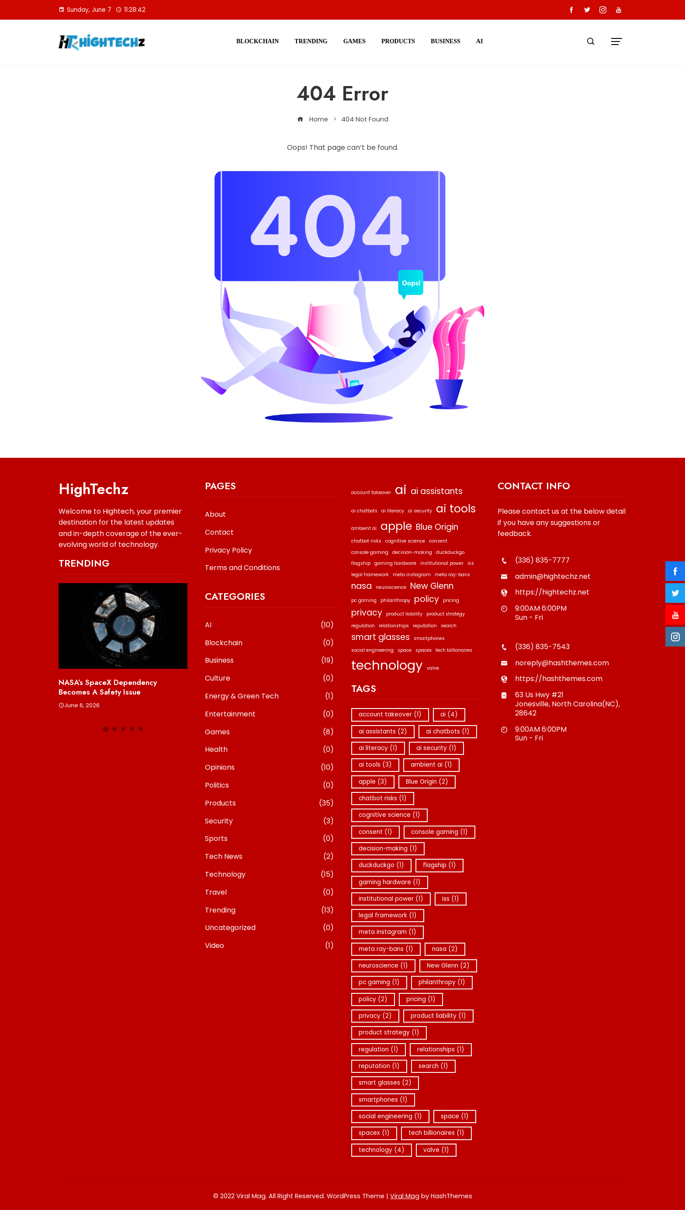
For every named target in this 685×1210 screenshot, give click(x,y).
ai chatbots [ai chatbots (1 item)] (364, 511)
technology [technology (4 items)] (387, 665)
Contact (219, 532)
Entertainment (269, 714)
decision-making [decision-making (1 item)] (412, 552)
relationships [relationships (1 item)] (394, 625)
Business (445, 41)
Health (269, 749)
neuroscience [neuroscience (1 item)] (391, 587)
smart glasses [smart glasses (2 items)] (380, 637)
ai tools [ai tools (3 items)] (456, 508)
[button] (105, 729)
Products (398, 41)
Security (269, 821)
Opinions (269, 767)
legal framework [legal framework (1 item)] (370, 574)
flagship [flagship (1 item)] (360, 563)
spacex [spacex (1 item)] (423, 650)
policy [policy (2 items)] (426, 599)
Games (354, 41)
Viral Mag (404, 1196)
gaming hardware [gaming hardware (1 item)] (395, 563)
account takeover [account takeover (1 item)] (371, 492)
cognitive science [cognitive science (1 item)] (405, 541)
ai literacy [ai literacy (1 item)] (392, 511)
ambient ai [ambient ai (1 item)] (364, 528)
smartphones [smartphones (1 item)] (429, 638)
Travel (269, 892)
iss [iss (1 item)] (470, 563)
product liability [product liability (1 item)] (404, 614)
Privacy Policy (228, 550)
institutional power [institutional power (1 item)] (442, 563)
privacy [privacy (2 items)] (366, 613)
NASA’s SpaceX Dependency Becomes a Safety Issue (108, 687)
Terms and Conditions (242, 568)
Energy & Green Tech (269, 696)
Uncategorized (269, 928)
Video (269, 946)
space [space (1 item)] (405, 650)
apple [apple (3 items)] (396, 526)
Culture (269, 678)
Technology (269, 874)
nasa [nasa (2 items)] (361, 586)
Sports (269, 839)
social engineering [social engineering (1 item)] (372, 650)
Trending (310, 41)
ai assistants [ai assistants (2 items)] (437, 491)
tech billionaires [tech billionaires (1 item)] (454, 650)
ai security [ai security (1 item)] (420, 511)
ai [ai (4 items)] (401, 489)
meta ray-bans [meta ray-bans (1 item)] (452, 574)
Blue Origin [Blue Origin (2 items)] (437, 527)
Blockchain (257, 41)
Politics (269, 785)
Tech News (269, 856)
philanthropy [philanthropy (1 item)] (395, 600)
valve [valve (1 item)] (433, 668)
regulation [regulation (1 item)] (363, 625)
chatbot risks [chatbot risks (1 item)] (366, 541)
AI (479, 41)
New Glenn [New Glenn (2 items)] (431, 586)
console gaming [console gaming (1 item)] (369, 552)
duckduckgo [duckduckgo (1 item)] (450, 552)
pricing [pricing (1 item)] (451, 600)
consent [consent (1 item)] (438, 541)
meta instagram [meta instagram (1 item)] (412, 574)
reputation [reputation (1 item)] (425, 625)
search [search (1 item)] (449, 625)
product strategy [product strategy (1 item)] (445, 614)
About (215, 514)
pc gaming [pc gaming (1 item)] (364, 600)
